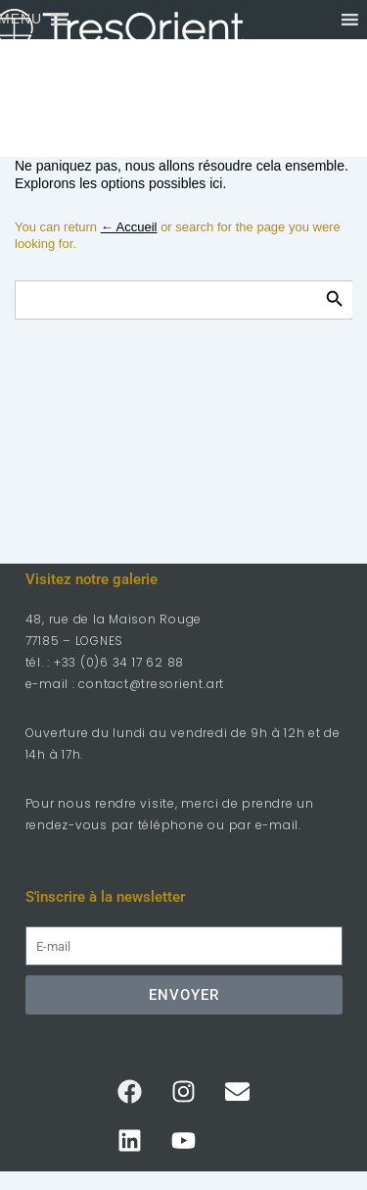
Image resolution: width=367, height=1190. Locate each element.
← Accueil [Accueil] (129, 227)
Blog (165, 137)
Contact (180, 98)
